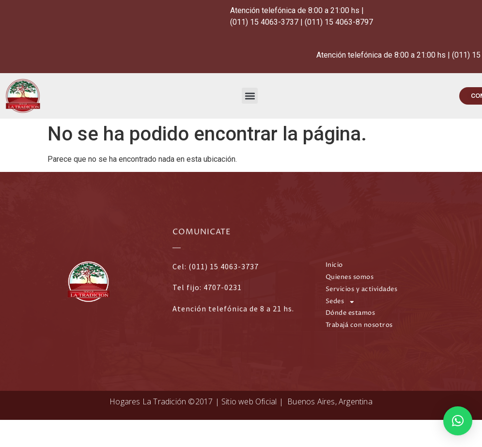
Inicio (334, 265)
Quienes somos (350, 277)
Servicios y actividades (362, 289)
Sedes (340, 302)
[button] (250, 96)
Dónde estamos (350, 313)
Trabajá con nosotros (359, 325)
